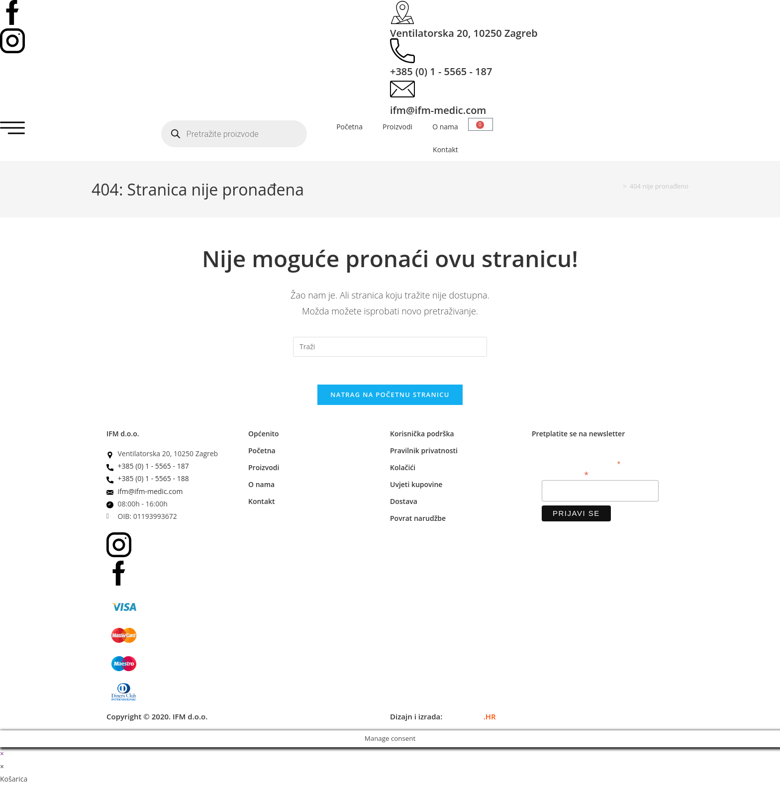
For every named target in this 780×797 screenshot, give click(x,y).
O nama (445, 126)
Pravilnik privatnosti (424, 453)
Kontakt (445, 149)
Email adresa (565, 476)
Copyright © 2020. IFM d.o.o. (156, 719)
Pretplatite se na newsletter (578, 436)
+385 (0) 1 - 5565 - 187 (441, 71)
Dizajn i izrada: (443, 719)
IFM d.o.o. (122, 436)
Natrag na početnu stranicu (390, 397)
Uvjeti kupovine (416, 487)
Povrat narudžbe (418, 520)
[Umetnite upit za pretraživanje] (390, 347)
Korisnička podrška (422, 436)
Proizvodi (397, 126)
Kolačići (402, 470)
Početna (349, 126)
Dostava (403, 503)
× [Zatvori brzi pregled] (2, 756)
